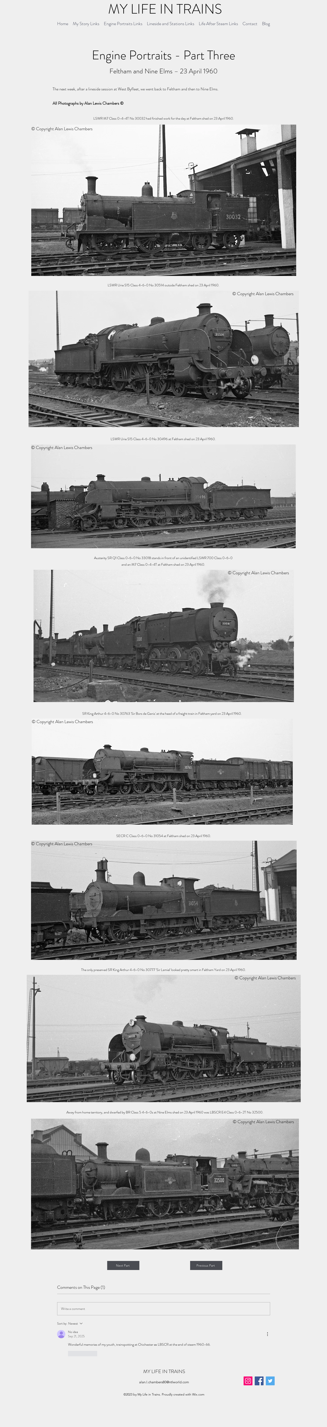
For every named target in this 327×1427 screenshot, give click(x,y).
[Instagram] (248, 1380)
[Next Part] (123, 1265)
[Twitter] (270, 1380)
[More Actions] (267, 1334)
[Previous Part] (206, 1265)
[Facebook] (259, 1380)
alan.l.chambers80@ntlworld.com (164, 1382)
